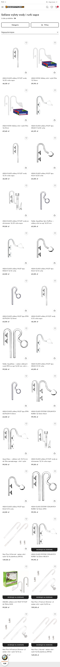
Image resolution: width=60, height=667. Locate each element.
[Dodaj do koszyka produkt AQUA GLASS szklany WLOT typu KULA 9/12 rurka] (26, 501)
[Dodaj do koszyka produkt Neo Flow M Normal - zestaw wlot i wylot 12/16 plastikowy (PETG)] (26, 549)
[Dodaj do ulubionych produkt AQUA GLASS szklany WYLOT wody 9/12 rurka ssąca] (55, 280)
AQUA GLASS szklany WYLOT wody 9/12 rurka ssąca (43, 317)
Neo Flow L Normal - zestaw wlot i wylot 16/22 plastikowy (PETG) (42, 650)
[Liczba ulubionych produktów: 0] (52, 7)
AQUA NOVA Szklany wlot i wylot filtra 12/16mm (44, 79)
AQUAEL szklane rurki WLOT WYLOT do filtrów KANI (15, 603)
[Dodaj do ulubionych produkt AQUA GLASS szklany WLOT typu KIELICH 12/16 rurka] (26, 233)
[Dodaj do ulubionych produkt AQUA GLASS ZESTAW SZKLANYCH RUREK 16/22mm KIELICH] (55, 518)
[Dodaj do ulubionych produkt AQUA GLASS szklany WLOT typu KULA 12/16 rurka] (55, 233)
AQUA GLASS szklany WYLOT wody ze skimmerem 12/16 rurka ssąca (44, 460)
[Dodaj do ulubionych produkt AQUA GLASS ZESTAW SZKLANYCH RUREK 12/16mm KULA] (55, 376)
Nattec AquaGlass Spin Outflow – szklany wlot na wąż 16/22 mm (42, 222)
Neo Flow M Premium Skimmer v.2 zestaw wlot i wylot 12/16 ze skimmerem (14, 650)
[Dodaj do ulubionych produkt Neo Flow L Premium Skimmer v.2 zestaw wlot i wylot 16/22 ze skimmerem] (55, 566)
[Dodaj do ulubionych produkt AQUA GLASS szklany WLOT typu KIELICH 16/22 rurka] (55, 90)
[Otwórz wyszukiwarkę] (47, 7)
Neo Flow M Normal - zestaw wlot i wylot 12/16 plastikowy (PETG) (14, 555)
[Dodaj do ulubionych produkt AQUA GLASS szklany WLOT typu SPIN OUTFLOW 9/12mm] (26, 376)
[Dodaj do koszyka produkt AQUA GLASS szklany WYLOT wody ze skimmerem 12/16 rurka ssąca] (55, 453)
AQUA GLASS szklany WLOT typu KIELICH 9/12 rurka (42, 365)
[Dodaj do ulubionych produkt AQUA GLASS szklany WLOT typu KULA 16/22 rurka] (55, 138)
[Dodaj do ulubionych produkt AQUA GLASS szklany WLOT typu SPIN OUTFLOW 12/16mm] (26, 280)
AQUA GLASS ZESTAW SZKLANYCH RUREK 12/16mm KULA (43, 412)
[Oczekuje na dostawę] (44, 549)
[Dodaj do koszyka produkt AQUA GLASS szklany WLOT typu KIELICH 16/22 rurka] (55, 120)
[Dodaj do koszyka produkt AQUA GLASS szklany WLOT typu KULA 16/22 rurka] (55, 168)
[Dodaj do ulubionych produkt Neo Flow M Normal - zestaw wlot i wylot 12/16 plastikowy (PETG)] (26, 518)
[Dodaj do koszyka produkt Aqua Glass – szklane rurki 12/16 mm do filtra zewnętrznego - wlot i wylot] (26, 453)
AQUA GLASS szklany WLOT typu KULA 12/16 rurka (42, 270)
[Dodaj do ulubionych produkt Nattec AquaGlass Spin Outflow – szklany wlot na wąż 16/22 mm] (55, 185)
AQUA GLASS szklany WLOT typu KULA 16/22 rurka (42, 174)
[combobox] (30, 32)
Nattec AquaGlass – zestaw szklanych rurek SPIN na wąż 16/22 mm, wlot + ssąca (15, 365)
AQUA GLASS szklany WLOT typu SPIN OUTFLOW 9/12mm (15, 412)
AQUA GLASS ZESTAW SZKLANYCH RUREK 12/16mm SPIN (43, 508)
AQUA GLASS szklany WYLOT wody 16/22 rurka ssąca (15, 79)
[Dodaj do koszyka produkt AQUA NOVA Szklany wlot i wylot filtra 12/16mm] (55, 72)
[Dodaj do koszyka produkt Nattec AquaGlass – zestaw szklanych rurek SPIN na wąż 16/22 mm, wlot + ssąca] (26, 358)
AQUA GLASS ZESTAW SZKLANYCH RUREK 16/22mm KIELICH (43, 555)
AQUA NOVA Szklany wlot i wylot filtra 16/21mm (15, 127)
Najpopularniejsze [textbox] (7, 32)
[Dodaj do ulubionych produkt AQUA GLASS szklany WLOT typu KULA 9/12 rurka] (26, 471)
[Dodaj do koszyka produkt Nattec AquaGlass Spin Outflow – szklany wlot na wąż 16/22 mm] (55, 215)
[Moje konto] (51, 2)
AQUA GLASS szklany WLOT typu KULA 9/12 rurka (14, 508)
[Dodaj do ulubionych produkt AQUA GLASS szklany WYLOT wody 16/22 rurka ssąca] (26, 42)
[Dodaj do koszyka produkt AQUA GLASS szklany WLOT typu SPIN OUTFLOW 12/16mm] (26, 311)
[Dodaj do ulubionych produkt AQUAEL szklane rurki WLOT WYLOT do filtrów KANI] (26, 566)
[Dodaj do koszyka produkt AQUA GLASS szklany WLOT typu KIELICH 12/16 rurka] (26, 263)
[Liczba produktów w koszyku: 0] (56, 7)
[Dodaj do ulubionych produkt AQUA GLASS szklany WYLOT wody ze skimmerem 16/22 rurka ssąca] (26, 185)
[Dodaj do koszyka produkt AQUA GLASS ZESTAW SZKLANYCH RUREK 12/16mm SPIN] (55, 501)
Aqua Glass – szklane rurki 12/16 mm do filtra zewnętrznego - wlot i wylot (15, 460)
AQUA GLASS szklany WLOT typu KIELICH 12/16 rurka (14, 270)
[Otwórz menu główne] (2, 7)
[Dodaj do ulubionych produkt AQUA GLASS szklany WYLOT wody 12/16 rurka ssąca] (26, 138)
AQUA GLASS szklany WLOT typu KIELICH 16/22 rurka (42, 127)
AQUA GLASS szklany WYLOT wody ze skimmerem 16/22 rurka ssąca (15, 222)
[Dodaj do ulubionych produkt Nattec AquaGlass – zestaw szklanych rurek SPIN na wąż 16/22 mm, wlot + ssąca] (26, 328)
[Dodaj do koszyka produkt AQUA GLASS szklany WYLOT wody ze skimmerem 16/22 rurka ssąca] (26, 215)
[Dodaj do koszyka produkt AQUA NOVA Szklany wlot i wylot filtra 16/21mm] (26, 120)
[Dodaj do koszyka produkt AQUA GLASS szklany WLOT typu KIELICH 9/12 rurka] (55, 358)
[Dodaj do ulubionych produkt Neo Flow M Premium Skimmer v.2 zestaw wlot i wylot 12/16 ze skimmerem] (26, 614)
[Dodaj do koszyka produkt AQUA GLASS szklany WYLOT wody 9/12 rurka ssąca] (55, 311)
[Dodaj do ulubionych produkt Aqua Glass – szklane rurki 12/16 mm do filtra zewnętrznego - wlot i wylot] (26, 423)
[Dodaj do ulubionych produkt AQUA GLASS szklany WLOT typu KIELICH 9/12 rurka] (55, 328)
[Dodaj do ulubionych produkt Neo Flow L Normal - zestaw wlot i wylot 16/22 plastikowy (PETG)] (55, 614)
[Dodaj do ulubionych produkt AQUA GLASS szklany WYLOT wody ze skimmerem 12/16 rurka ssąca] (55, 423)
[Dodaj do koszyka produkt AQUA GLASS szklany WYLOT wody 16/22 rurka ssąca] (26, 72)
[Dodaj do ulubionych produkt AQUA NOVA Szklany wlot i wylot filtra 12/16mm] (55, 42)
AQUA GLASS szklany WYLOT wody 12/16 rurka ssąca (15, 174)
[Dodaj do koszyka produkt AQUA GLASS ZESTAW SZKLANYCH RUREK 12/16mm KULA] (55, 406)
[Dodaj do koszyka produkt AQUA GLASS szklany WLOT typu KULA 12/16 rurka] (55, 263)
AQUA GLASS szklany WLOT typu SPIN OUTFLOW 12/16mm (15, 317)
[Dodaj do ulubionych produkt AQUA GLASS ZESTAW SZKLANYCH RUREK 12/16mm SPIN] (55, 471)
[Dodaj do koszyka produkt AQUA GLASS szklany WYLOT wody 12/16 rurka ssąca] (26, 168)
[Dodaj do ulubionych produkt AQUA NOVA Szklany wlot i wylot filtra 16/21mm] (26, 90)
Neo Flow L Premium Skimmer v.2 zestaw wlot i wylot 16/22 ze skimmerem (42, 603)
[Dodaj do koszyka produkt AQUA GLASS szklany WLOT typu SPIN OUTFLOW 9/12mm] (26, 406)
